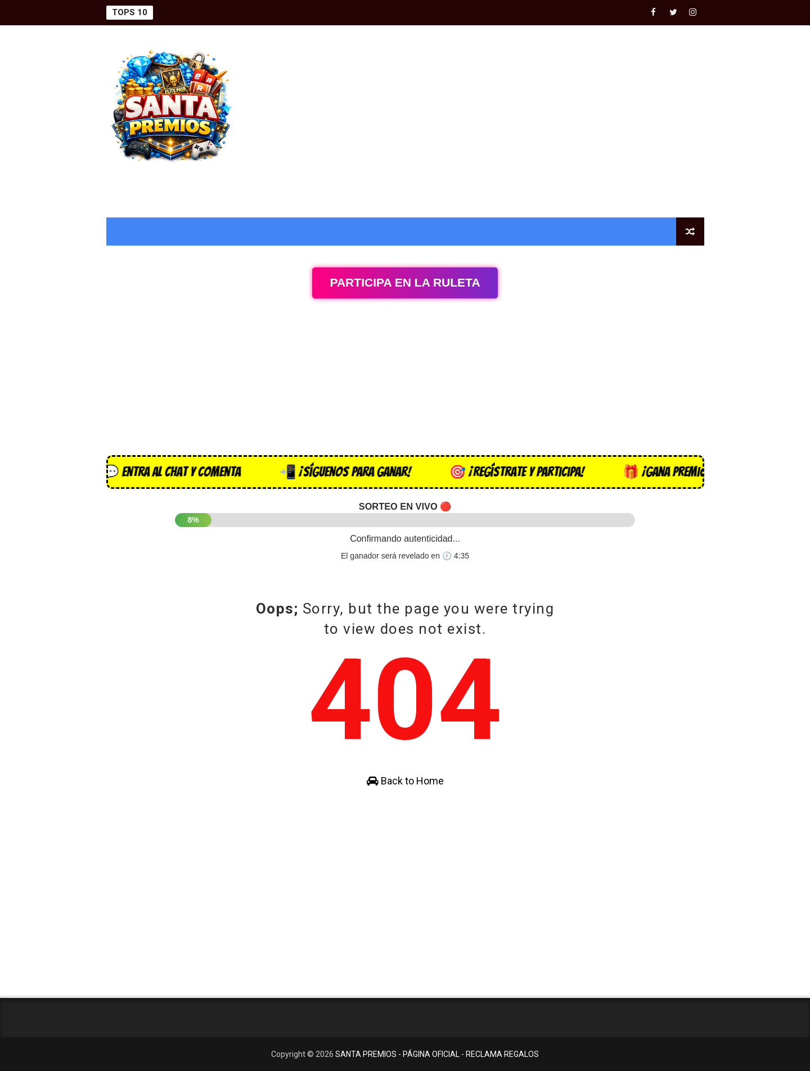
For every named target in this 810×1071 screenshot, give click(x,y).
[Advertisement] (499, 122)
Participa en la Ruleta (405, 282)
